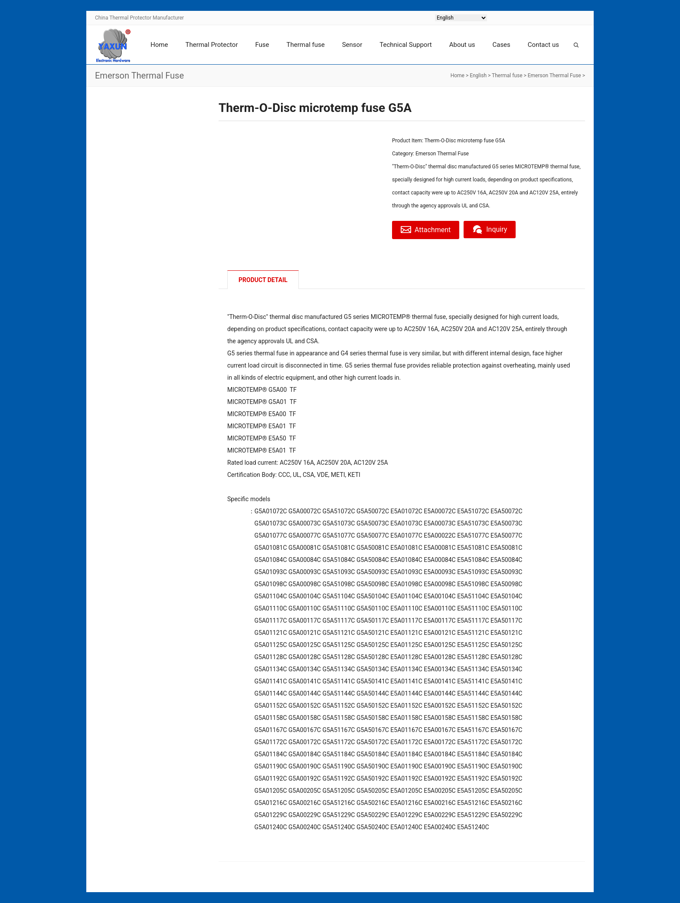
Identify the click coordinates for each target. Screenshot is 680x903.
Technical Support (405, 45)
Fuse (262, 45)
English (478, 75)
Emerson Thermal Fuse (554, 75)
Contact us (543, 45)
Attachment (426, 229)
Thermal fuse (306, 45)
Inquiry (489, 229)
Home (159, 45)
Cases (501, 45)
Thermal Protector (211, 45)
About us (462, 45)
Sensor (352, 45)
